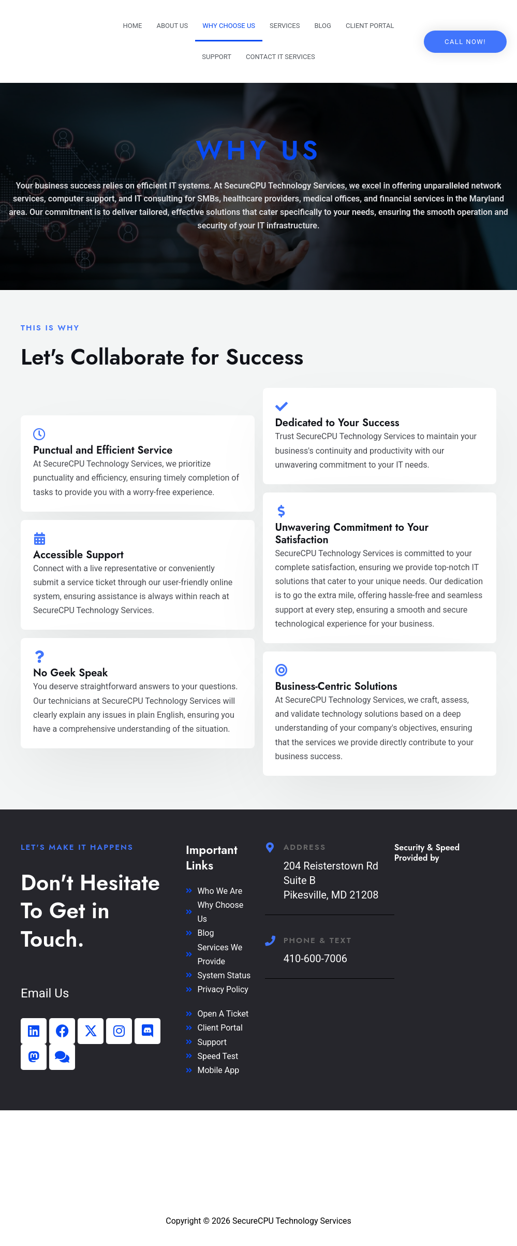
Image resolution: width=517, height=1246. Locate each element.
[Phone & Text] (270, 941)
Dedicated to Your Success (337, 422)
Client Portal (370, 26)
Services (285, 26)
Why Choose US (228, 26)
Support (216, 57)
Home (132, 26)
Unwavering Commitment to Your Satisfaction (352, 533)
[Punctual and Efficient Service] (39, 434)
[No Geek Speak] (39, 656)
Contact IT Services (280, 57)
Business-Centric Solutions (336, 686)
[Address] (270, 848)
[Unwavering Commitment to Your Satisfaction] (281, 511)
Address (305, 847)
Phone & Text (318, 940)
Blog (322, 26)
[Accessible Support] (39, 538)
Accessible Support (78, 554)
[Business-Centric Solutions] (281, 670)
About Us (172, 26)
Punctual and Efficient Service (102, 450)
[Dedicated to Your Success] (281, 406)
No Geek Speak (70, 672)
